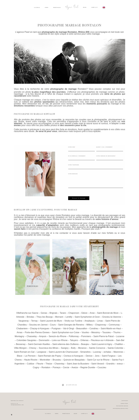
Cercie (66, 367)
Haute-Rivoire (30, 359)
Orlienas (84, 339)
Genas (44, 312)
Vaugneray (23, 320)
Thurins (116, 332)
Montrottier (45, 359)
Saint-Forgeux (109, 355)
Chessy (32, 347)
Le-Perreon (30, 355)
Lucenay (97, 351)
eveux (120, 363)
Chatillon (119, 343)
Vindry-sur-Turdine (73, 320)
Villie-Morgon (20, 347)
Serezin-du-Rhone (57, 336)
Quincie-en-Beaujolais (74, 359)
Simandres (85, 351)
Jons (97, 355)
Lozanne (120, 336)
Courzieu (101, 367)
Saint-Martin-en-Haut (111, 328)
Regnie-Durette (87, 367)
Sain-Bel (120, 339)
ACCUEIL (37, 7)
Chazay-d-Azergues (39, 328)
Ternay (34, 320)
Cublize (30, 363)
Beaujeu (85, 343)
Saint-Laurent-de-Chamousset (63, 351)
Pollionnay (74, 336)
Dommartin (44, 339)
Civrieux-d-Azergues (73, 355)
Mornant (59, 316)
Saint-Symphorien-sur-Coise (65, 332)
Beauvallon (81, 328)
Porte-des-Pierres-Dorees (37, 332)
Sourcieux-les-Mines (49, 347)
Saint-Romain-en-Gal (24, 351)
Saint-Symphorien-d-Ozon (87, 316)
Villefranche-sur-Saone (27, 312)
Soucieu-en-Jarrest (38, 324)
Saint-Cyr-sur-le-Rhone (98, 359)
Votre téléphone (73, 164)
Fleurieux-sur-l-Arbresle (102, 339)
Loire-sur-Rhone (60, 339)
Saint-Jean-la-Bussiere (78, 363)
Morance (82, 347)
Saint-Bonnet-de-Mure (107, 312)
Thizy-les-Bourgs (44, 316)
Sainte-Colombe (115, 347)
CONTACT (94, 7)
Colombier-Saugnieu (26, 339)
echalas (107, 351)
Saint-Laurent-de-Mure (51, 320)
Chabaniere (22, 328)
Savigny (65, 347)
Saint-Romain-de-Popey (49, 355)
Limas (100, 320)
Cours (53, 324)
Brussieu (57, 359)
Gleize (84, 312)
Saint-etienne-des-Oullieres (65, 343)
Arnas (19, 332)
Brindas (30, 316)
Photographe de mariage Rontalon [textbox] (34, 114)
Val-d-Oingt (68, 328)
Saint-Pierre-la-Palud (103, 336)
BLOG (84, 7)
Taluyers (74, 339)
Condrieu (93, 328)
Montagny (19, 336)
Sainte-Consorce (97, 347)
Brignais (53, 312)
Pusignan (56, 328)
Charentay (59, 363)
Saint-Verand (97, 363)
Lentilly (69, 316)
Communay (114, 324)
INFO (46, 7)
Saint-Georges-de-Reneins (71, 324)
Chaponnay (100, 324)
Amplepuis (89, 320)
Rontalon (82, 89)
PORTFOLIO (57, 7)
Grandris (110, 363)
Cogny (36, 367)
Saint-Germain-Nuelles (39, 343)
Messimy (95, 332)
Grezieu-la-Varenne (111, 316)
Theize (48, 363)
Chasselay (32, 336)
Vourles (85, 332)
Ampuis (42, 336)
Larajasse (41, 351)
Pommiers (86, 336)
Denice (89, 355)
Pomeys (57, 367)
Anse (92, 312)
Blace (19, 355)
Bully (73, 347)
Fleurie (40, 363)
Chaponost (73, 312)
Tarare (63, 312)
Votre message (73, 173)
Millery (89, 324)
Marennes (118, 351)
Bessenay (21, 343)
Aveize (74, 367)
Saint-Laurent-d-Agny (101, 343)
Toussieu (106, 332)
